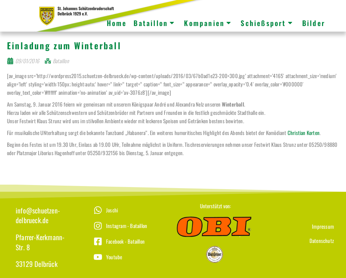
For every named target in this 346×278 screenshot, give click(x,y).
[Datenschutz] (297, 245)
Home (117, 23)
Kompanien (208, 23)
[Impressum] (297, 231)
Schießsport (267, 23)
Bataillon (154, 23)
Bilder (313, 23)
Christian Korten (304, 137)
